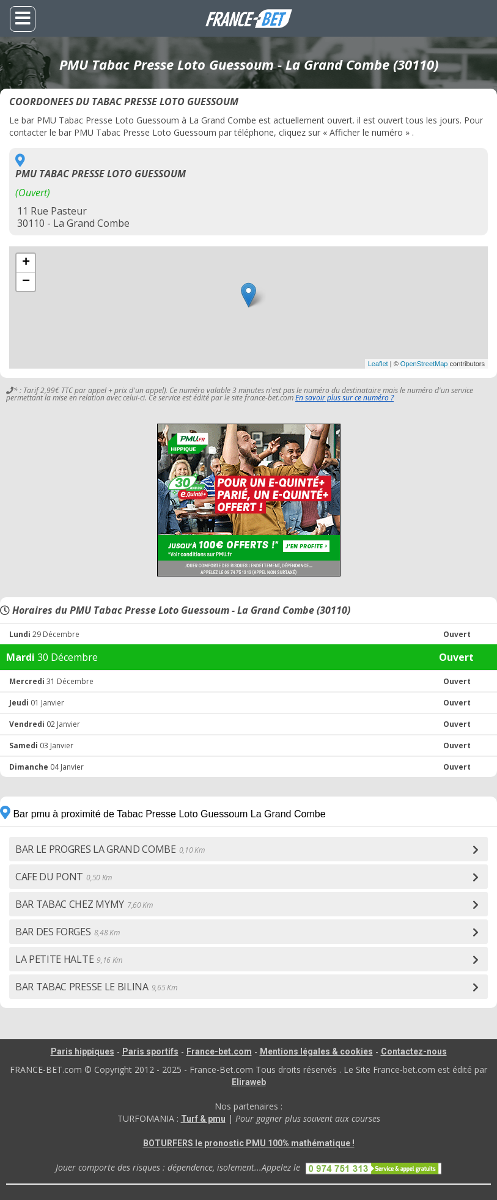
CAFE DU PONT (63, 876)
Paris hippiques (82, 1051)
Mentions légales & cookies (316, 1051)
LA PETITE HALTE (68, 959)
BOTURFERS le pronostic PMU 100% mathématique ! (249, 1143)
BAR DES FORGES (67, 931)
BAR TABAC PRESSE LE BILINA (96, 986)
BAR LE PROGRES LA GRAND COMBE (110, 849)
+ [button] (26, 263)
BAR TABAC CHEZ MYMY (84, 904)
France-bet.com (219, 1051)
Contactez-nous (414, 1051)
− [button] (26, 282)
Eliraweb (249, 1082)
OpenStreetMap (424, 363)
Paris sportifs (150, 1051)
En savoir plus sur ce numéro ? (344, 397)
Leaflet (378, 363)
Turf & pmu (203, 1119)
